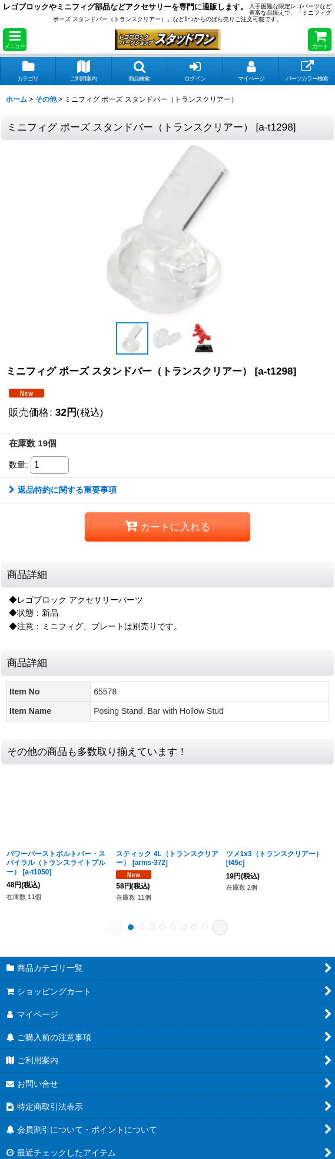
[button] (14, 39)
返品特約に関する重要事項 (63, 490)
